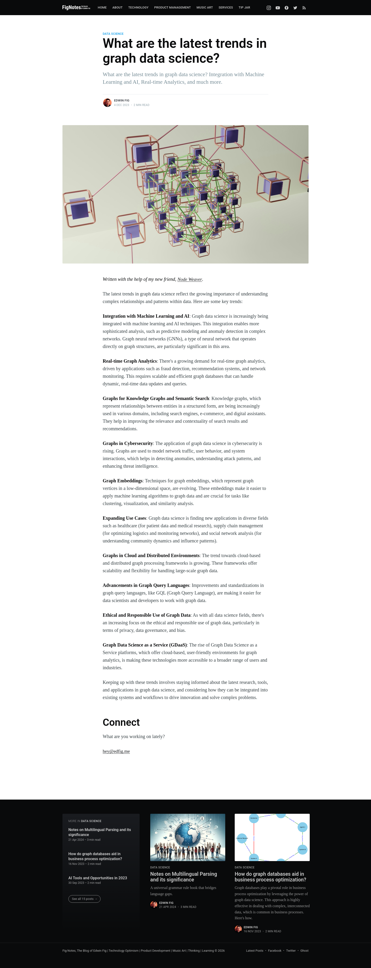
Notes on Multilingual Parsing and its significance (99, 832)
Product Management (172, 7)
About (117, 7)
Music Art (205, 7)
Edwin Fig (121, 100)
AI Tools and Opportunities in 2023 (97, 877)
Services (226, 7)
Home (102, 7)
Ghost (304, 950)
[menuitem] (102, 7)
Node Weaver (189, 279)
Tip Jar (244, 7)
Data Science (113, 33)
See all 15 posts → (84, 898)
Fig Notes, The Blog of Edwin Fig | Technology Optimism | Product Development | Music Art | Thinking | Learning (138, 950)
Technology (138, 7)
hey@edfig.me (117, 751)
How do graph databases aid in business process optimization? (95, 856)
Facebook (274, 950)
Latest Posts (254, 950)
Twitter (291, 950)
